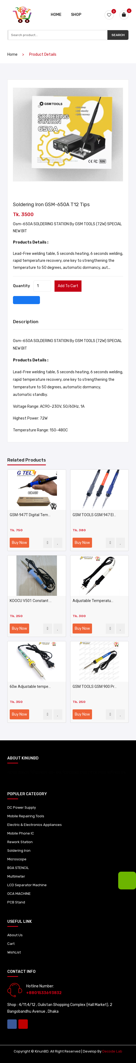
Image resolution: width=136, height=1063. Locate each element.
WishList (14, 952)
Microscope (16, 859)
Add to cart (68, 286)
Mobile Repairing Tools (25, 816)
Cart (11, 944)
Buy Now (19, 542)
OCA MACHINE (19, 894)
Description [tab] (25, 321)
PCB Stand (16, 902)
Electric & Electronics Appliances (34, 825)
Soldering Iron (18, 851)
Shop (76, 14)
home (12, 54)
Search (118, 35)
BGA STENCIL (18, 868)
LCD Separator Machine (27, 885)
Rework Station (20, 842)
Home (56, 14)
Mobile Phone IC (20, 833)
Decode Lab (112, 1051)
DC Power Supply (21, 807)
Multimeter (16, 876)
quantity (21, 286)
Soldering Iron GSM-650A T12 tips (51, 204)
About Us (15, 935)
